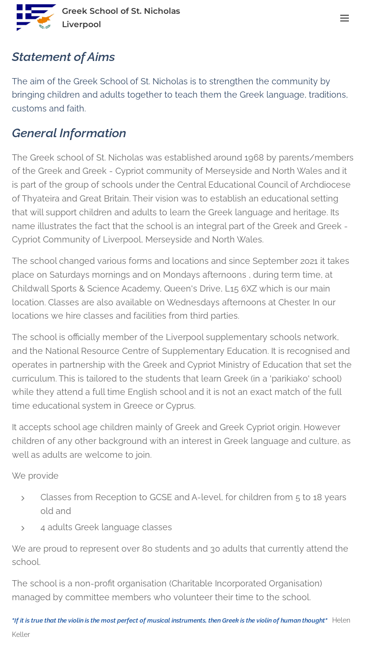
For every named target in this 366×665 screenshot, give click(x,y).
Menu (344, 18)
